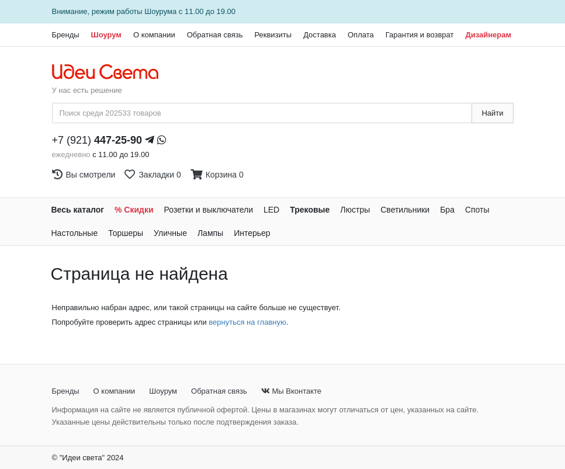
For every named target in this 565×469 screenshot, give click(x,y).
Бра (447, 209)
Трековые (310, 209)
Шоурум (106, 34)
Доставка (319, 34)
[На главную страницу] (111, 72)
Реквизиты (273, 34)
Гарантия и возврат (420, 34)
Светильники (404, 209)
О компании (154, 34)
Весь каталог (78, 209)
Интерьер (252, 233)
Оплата (361, 34)
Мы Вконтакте (291, 391)
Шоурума (160, 11)
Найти (492, 113)
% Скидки (134, 209)
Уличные (170, 233)
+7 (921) (97, 140)
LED (271, 209)
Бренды (65, 34)
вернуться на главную (247, 322)
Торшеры (125, 233)
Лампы (210, 233)
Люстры (355, 209)
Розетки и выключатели (208, 209)
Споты (477, 209)
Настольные (74, 233)
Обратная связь (215, 34)
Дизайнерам (488, 34)
